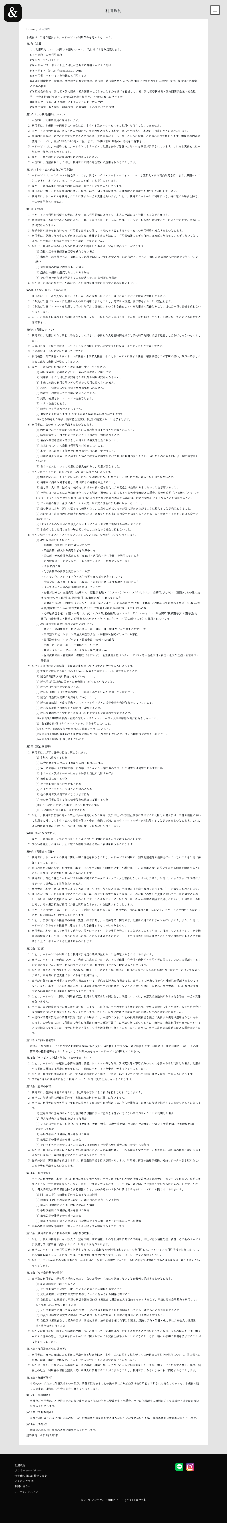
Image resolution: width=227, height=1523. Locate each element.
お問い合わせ (23, 1486)
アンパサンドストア (27, 1491)
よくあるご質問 (24, 1481)
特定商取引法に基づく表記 (31, 1475)
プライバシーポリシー (28, 1470)
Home (30, 29)
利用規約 (20, 1465)
